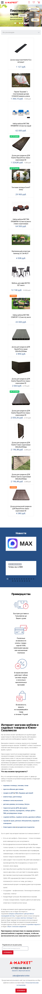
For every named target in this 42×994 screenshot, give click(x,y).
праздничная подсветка (25, 827)
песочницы (20, 804)
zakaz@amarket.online (21, 976)
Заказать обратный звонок (21, 970)
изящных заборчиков (16, 913)
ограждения (20, 810)
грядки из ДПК (8, 793)
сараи (12, 821)
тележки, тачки (23, 785)
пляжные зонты (8, 800)
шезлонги (19, 800)
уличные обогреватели (23, 821)
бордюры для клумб (26, 793)
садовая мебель (9, 817)
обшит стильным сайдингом (16, 926)
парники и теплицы (10, 785)
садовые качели (22, 817)
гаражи (6, 821)
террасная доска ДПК (11, 808)
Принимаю (21, 990)
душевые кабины (34, 817)
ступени (12, 810)
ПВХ (16, 793)
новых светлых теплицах (24, 918)
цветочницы (17, 797)
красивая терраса (33, 924)
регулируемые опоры (14, 813)
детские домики (9, 804)
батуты (27, 804)
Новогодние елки (9, 827)
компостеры (7, 797)
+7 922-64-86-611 (21, 968)
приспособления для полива (13, 789)
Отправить (8, 952)
